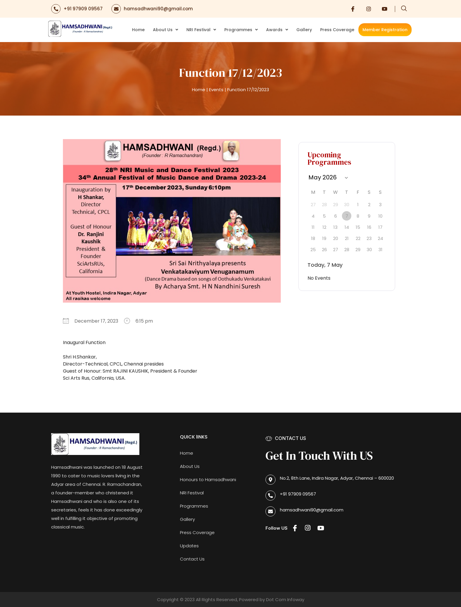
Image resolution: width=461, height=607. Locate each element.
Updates (189, 546)
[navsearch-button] (404, 8)
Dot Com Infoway (285, 599)
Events (216, 89)
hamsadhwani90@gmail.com (158, 9)
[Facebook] (352, 8)
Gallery (304, 30)
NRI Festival (201, 30)
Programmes (241, 30)
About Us (165, 30)
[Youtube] (384, 8)
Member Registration (385, 30)
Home (138, 30)
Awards (277, 30)
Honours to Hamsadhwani (208, 479)
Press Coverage (337, 30)
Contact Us (192, 559)
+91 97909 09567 (83, 9)
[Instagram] (368, 8)
